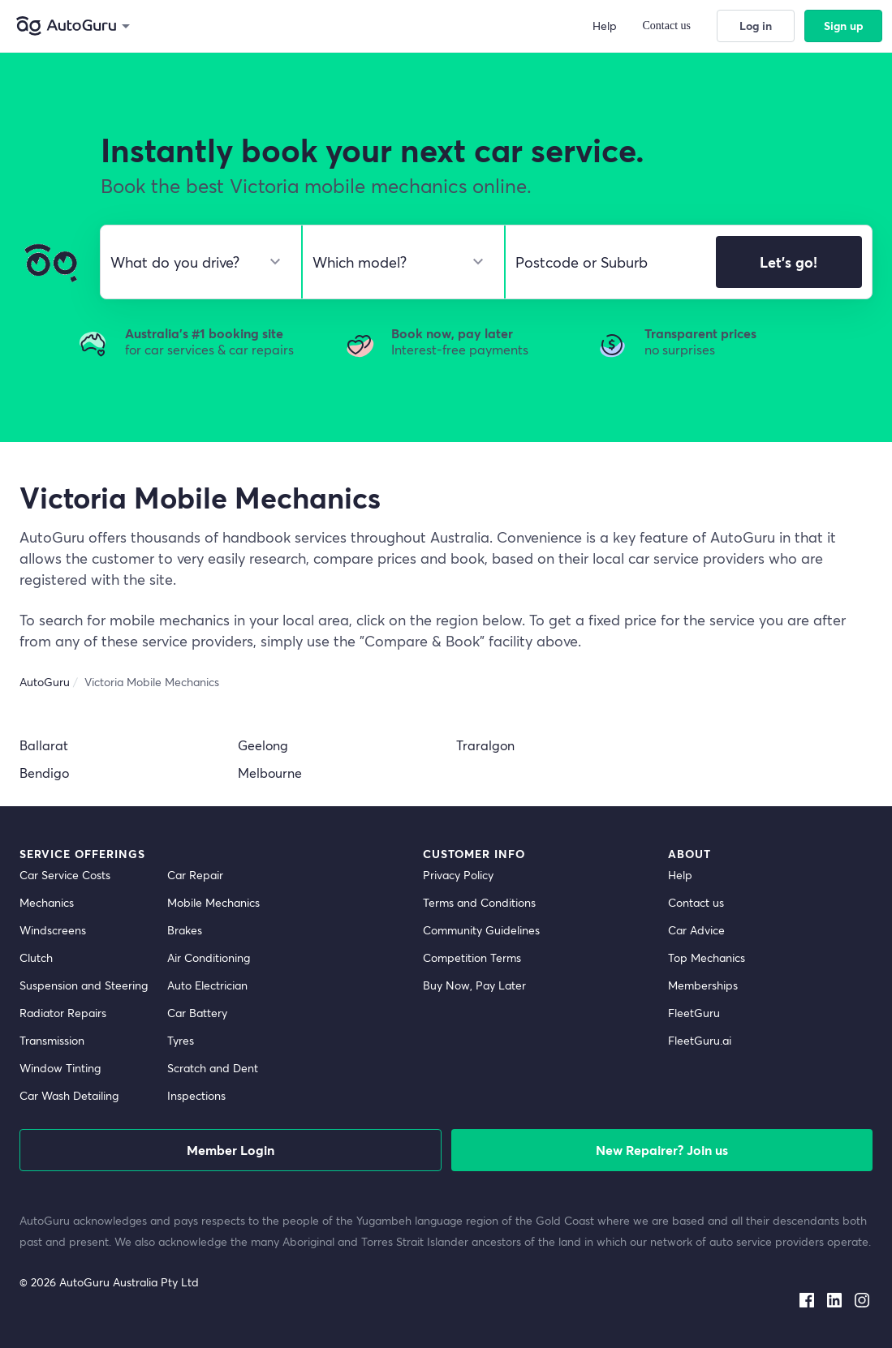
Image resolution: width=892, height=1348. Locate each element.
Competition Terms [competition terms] (472, 957)
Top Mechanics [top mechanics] (706, 957)
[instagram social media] (862, 1297)
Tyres (180, 1040)
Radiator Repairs (62, 1012)
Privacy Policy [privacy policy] (458, 874)
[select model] (396, 262)
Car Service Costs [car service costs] (64, 874)
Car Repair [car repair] (195, 874)
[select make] (194, 262)
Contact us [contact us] (696, 902)
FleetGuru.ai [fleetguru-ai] (699, 1040)
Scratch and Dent (212, 1067)
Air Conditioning (208, 957)
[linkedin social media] (834, 1297)
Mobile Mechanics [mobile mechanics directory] (213, 902)
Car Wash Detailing (69, 1095)
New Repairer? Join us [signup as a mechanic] (662, 1149)
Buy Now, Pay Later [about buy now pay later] (474, 985)
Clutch (36, 957)
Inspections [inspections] (196, 1095)
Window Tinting (60, 1067)
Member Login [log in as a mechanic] (230, 1149)
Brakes (184, 930)
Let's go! (788, 262)
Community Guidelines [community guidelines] (481, 930)
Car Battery (197, 1012)
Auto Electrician (207, 985)
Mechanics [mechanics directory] (46, 902)
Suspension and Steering (83, 985)
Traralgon (485, 744)
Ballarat (43, 744)
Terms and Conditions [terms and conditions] (479, 902)
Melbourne (270, 772)
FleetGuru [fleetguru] (694, 1012)
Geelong (263, 744)
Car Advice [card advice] (696, 930)
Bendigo (44, 772)
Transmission (51, 1040)
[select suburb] (605, 262)
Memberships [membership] (703, 985)
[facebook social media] (806, 1297)
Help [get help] (680, 874)
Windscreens (52, 930)
